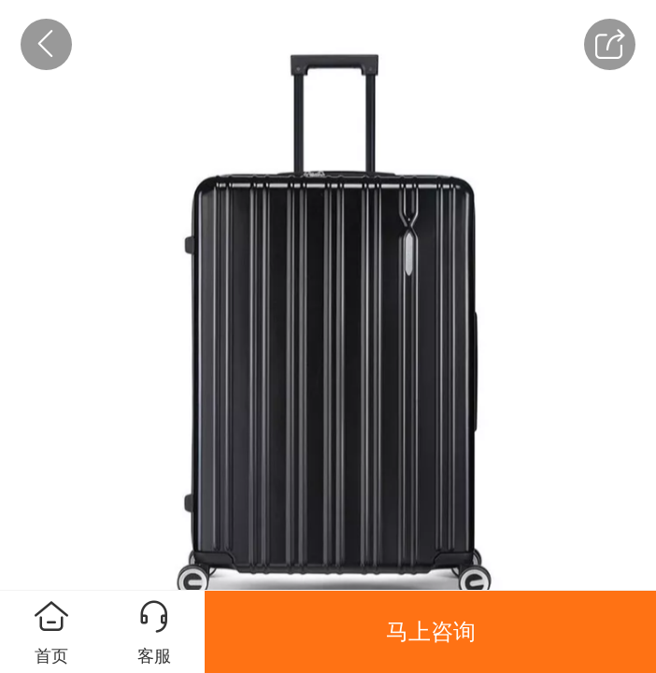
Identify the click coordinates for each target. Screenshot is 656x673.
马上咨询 (431, 631)
